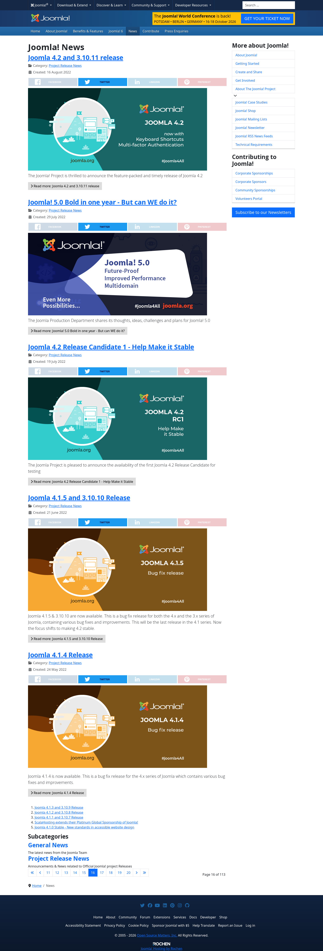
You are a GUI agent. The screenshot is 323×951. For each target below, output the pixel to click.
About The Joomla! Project (255, 89)
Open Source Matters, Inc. (157, 935)
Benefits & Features (88, 31)
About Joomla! (57, 31)
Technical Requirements (253, 144)
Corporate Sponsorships (254, 173)
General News (48, 845)
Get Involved (245, 80)
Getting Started (247, 63)
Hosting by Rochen (161, 948)
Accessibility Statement (83, 925)
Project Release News (65, 65)
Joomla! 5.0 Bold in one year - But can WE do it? (102, 202)
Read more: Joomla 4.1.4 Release (57, 793)
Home (35, 31)
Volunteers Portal (248, 198)
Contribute (151, 31)
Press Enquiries (176, 31)
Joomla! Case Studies (251, 102)
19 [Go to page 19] (120, 872)
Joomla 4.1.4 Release (60, 654)
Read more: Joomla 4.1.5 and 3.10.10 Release (67, 638)
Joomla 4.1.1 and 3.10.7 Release (59, 817)
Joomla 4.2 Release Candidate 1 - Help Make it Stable (111, 346)
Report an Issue (230, 925)
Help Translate (204, 925)
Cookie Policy (138, 925)
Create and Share (248, 72)
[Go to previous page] (40, 873)
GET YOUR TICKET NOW (267, 18)
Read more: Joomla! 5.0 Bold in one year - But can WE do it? (78, 331)
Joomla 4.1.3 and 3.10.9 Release (59, 807)
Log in (250, 925)
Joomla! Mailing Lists (251, 119)
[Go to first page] (32, 873)
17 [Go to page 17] (102, 872)
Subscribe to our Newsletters (263, 212)
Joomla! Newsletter (250, 127)
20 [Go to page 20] (128, 872)
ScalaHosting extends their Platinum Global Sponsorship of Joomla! (86, 822)
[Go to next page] (136, 873)
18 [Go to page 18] (110, 872)
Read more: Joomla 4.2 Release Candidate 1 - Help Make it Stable (82, 481)
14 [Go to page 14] (75, 872)
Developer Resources (191, 5)
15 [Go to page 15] (84, 872)
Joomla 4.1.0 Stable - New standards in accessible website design (84, 827)
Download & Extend (73, 5)
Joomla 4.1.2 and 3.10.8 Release (59, 812)
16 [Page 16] (93, 872)
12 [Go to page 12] (57, 872)
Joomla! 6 (116, 31)
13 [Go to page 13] (66, 872)
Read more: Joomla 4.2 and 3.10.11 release (65, 186)
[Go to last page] (144, 873)
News (133, 31)
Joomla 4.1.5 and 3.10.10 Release (79, 497)
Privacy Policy (114, 925)
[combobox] (268, 5)
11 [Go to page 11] (48, 872)
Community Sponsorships (255, 190)
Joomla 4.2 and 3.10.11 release (75, 57)
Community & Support (149, 5)
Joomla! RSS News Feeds (254, 136)
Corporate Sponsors (250, 181)
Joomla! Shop (245, 110)
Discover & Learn (110, 5)
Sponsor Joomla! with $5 (170, 925)
